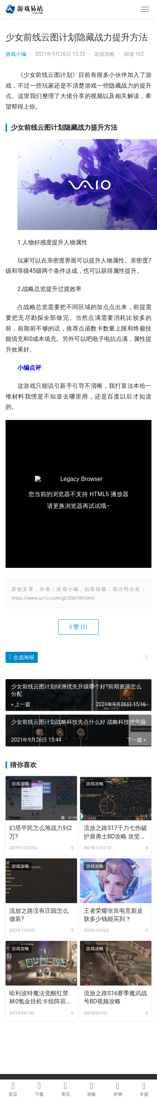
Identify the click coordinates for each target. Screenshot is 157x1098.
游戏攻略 (104, 54)
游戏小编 (16, 54)
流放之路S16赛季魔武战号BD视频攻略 (115, 997)
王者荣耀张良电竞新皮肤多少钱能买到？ (113, 914)
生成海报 (21, 657)
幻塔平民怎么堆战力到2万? (40, 832)
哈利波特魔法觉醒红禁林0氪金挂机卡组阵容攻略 (40, 998)
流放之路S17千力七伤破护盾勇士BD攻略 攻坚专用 (115, 832)
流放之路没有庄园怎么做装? (39, 914)
